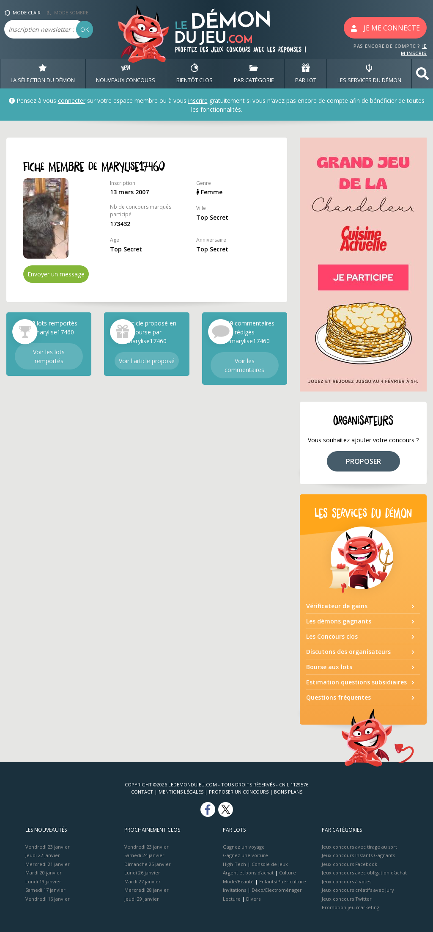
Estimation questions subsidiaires (356, 682)
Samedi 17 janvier (45, 890)
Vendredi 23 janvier (47, 847)
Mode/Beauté (238, 881)
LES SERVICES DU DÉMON (369, 73)
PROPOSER (363, 461)
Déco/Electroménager (277, 890)
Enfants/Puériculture (282, 881)
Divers (253, 899)
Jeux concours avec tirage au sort (359, 847)
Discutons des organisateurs (348, 652)
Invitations (234, 890)
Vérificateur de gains (336, 606)
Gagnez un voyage (244, 847)
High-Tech (234, 864)
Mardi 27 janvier (142, 881)
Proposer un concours (239, 792)
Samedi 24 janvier (144, 855)
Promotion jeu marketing (350, 907)
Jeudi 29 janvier (141, 899)
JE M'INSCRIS (414, 49)
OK (84, 29)
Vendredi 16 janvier (47, 899)
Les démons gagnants (338, 621)
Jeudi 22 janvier (42, 855)
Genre (203, 183)
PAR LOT (305, 73)
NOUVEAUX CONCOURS (125, 73)
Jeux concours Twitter (347, 899)
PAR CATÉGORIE (254, 73)
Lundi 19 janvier (43, 881)
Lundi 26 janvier (142, 872)
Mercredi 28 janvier (146, 890)
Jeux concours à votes (346, 881)
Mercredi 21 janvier (47, 864)
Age (114, 239)
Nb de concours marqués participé (140, 210)
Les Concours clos (332, 636)
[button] (422, 73)
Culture (287, 872)
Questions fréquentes (338, 697)
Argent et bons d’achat (248, 872)
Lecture (232, 899)
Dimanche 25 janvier (147, 864)
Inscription (122, 183)
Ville (201, 208)
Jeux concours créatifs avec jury (358, 890)
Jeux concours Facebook (349, 864)
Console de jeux (270, 864)
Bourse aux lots (329, 667)
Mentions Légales (181, 792)
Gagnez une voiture (245, 855)
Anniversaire (211, 239)
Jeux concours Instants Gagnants (358, 855)
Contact (142, 792)
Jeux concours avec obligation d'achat (364, 872)
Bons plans (288, 792)
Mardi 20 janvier (43, 872)
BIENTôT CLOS (194, 73)
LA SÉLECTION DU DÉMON (43, 73)
